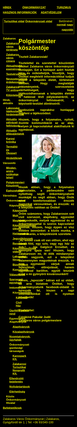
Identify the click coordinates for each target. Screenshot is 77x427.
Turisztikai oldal (14, 21)
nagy (70, 24)
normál (61, 24)
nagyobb (67, 29)
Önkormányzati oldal (38, 21)
